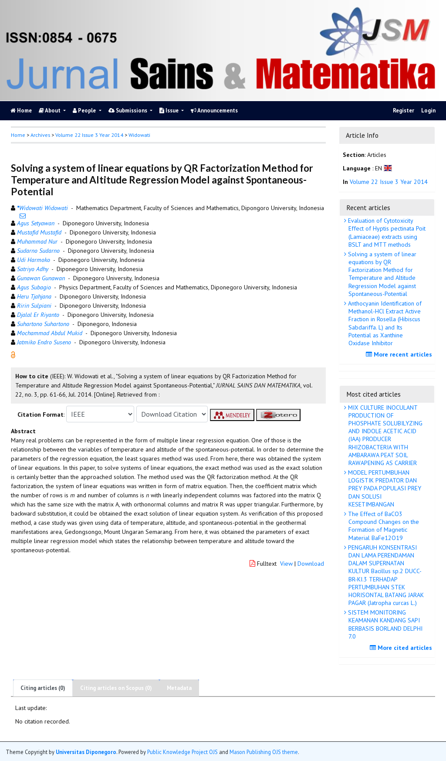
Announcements (214, 110)
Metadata (179, 688)
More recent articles (400, 354)
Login (428, 110)
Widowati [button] (139, 135)
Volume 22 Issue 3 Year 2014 (89, 135)
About (50, 110)
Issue (169, 110)
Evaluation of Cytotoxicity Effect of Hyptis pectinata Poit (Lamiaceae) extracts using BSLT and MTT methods (386, 232)
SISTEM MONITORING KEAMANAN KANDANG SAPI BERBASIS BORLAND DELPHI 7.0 (384, 624)
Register (403, 110)
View (286, 563)
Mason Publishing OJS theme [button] (264, 751)
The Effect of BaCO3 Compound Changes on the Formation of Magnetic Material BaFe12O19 (382, 526)
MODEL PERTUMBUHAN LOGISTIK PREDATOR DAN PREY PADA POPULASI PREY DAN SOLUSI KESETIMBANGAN (383, 488)
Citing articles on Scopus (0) (116, 688)
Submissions (128, 110)
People (85, 110)
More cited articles (402, 648)
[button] (13, 354)
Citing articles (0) (42, 688)
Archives (40, 135)
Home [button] (18, 135)
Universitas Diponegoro (86, 751)
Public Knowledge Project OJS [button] (182, 751)
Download (310, 563)
